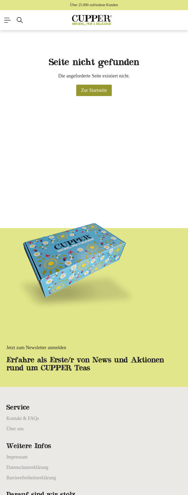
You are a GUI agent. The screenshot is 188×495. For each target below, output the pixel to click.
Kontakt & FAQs (22, 418)
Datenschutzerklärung (27, 467)
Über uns (15, 428)
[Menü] (7, 20)
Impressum (17, 457)
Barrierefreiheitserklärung (31, 477)
